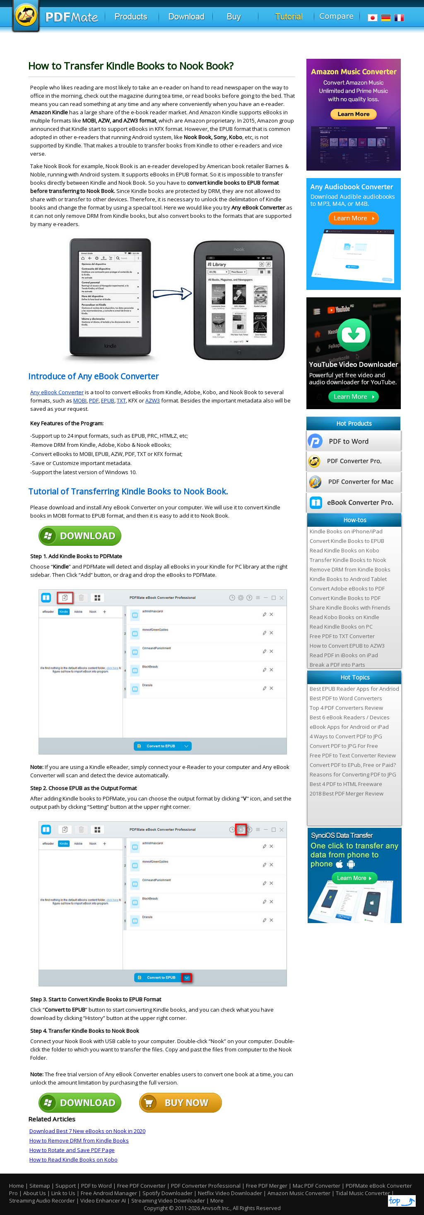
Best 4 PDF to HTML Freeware (346, 784)
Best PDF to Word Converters (346, 698)
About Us (35, 1193)
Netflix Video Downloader (230, 1193)
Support (65, 1185)
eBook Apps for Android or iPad (349, 726)
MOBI (80, 400)
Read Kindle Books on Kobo (344, 550)
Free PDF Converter (141, 1185)
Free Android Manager (109, 1193)
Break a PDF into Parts (337, 664)
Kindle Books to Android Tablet (348, 579)
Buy (251, 20)
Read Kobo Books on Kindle (344, 617)
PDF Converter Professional (206, 1185)
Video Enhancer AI (103, 1200)
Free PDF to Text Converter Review (353, 755)
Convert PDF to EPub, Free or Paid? (353, 765)
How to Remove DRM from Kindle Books (79, 1140)
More (217, 1200)
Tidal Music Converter (363, 1193)
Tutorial (298, 20)
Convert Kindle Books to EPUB (347, 541)
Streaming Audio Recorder (42, 1200)
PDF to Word (96, 1185)
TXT (121, 400)
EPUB (107, 400)
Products (142, 20)
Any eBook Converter (57, 392)
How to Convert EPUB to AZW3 (347, 645)
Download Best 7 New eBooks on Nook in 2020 (87, 1131)
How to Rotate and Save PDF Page (72, 1150)
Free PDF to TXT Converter (342, 636)
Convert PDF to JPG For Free (344, 746)
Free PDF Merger (266, 1185)
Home (16, 1185)
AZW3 (152, 400)
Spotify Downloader (167, 1193)
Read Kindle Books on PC (341, 626)
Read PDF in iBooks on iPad (344, 655)
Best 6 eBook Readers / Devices (350, 717)
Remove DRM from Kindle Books (350, 569)
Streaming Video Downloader (168, 1200)
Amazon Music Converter (298, 1193)
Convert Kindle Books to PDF (345, 598)
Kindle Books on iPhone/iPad (346, 531)
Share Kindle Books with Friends (350, 607)
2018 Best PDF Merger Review (346, 793)
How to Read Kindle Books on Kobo (73, 1159)
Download (198, 20)
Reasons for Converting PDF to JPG (353, 774)
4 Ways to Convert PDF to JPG (346, 736)
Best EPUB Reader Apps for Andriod (354, 688)
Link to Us (64, 1193)
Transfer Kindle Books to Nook (348, 560)
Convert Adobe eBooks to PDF (347, 588)
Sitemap (39, 1185)
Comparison (343, 20)
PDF (94, 400)
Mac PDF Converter (316, 1185)
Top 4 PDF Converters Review (346, 707)
